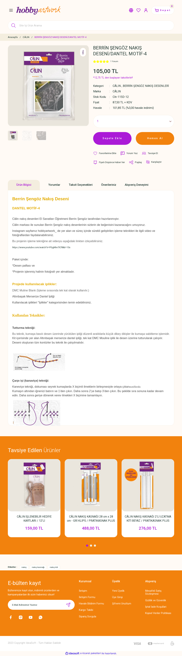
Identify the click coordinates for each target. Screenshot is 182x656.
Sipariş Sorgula (87, 616)
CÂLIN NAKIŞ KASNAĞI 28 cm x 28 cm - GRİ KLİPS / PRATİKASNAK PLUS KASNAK (91, 519)
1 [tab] (87, 546)
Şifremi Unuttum (121, 603)
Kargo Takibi (86, 610)
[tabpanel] (34, 500)
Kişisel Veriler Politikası (158, 613)
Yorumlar (54, 184)
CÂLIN (117, 86)
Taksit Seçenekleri (81, 184)
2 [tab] (91, 546)
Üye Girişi (117, 597)
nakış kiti (54, 567)
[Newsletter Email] (41, 605)
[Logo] (38, 10)
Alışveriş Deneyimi (136, 184)
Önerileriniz (108, 184)
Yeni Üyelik (118, 590)
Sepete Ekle (112, 138)
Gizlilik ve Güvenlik (155, 600)
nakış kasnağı (38, 567)
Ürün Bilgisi (23, 184)
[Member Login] (146, 10)
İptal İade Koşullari (155, 606)
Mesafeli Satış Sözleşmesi (153, 592)
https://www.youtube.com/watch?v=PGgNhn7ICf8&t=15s (41, 247)
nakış (24, 567)
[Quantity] (133, 121)
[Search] (91, 25)
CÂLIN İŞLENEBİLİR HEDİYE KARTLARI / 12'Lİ (34, 518)
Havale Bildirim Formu (91, 603)
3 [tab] (95, 546)
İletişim (83, 590)
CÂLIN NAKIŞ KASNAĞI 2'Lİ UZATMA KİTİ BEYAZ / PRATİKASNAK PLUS (148, 518)
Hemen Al (155, 138)
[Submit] (68, 605)
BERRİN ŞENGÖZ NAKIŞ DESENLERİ (146, 86)
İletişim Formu (87, 597)
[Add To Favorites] (104, 153)
